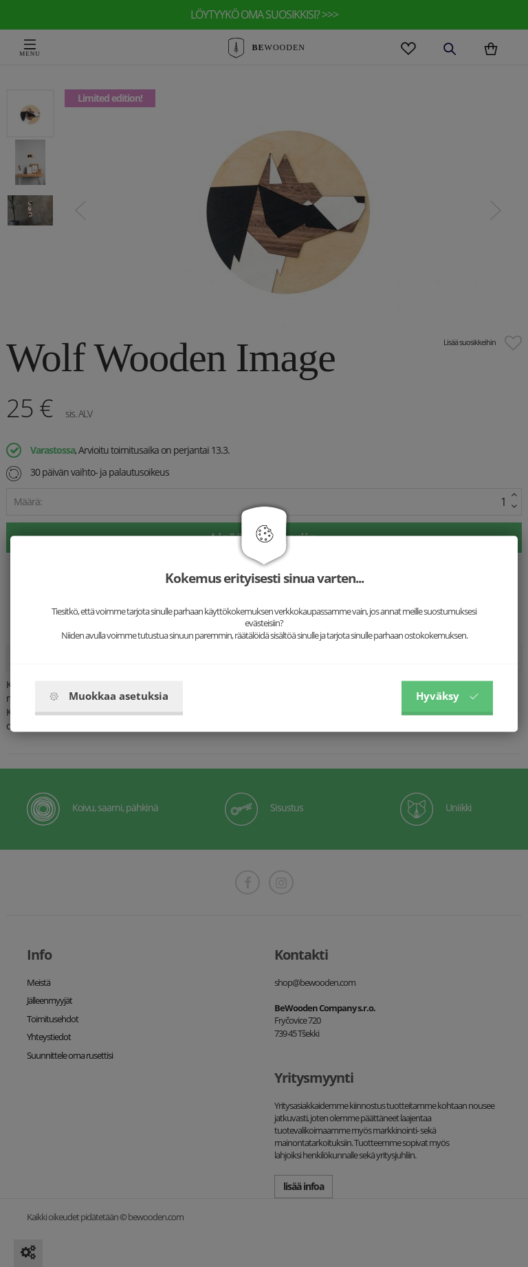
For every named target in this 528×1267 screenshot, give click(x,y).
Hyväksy (447, 696)
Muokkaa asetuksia (109, 696)
